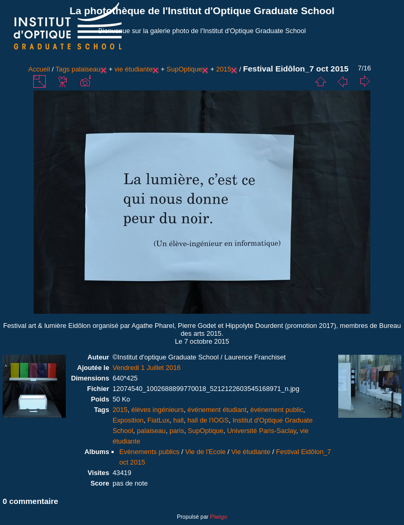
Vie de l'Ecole (205, 452)
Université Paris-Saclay (261, 431)
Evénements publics (149, 452)
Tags (62, 69)
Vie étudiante (250, 452)
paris (176, 431)
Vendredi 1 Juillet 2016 (147, 368)
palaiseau (86, 69)
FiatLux (158, 420)
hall (178, 420)
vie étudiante (133, 69)
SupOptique (185, 69)
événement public (276, 410)
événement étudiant (216, 410)
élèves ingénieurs (158, 410)
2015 (223, 69)
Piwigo (218, 516)
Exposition (128, 420)
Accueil (39, 69)
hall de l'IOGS (208, 420)
